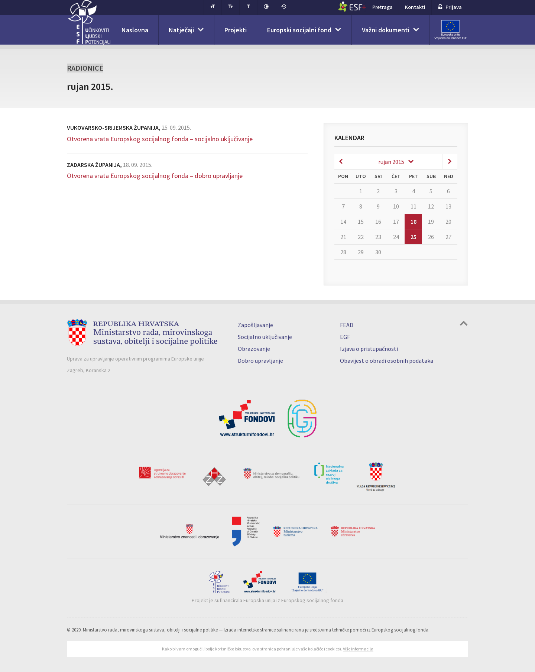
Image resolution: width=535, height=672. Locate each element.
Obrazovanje (254, 348)
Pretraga (382, 7)
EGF (345, 336)
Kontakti (415, 7)
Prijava (450, 7)
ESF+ (352, 6)
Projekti (235, 30)
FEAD (346, 325)
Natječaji (181, 30)
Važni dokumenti (385, 30)
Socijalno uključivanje (265, 336)
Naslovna (134, 30)
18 (413, 221)
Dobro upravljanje (260, 360)
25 (413, 236)
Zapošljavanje (255, 325)
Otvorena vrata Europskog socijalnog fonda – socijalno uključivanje (160, 139)
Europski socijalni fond (299, 30)
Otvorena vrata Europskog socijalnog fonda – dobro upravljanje (155, 175)
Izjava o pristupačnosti (369, 348)
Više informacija (358, 649)
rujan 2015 (391, 161)
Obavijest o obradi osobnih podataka (386, 360)
